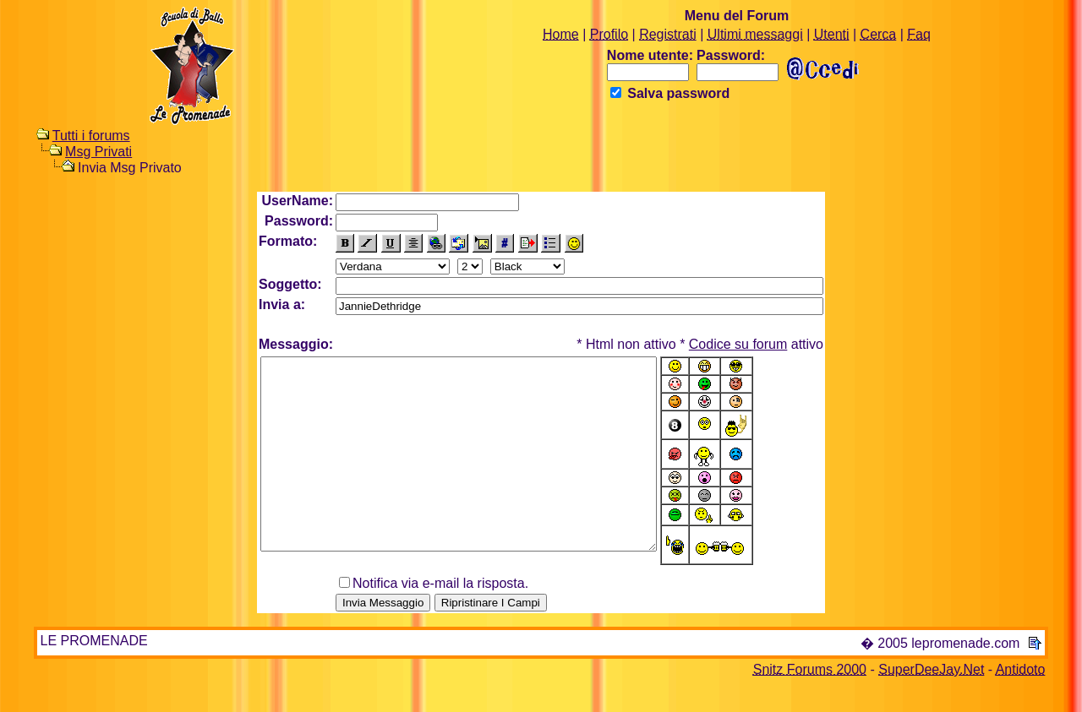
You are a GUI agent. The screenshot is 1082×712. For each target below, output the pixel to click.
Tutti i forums (91, 135)
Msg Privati (98, 151)
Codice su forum (738, 344)
